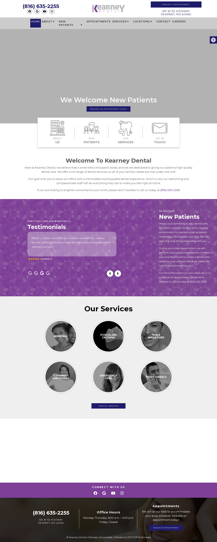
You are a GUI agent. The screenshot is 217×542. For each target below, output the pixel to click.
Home (35, 21)
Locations (141, 21)
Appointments (99, 21)
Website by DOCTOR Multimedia (132, 537)
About (47, 21)
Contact (163, 21)
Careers (179, 21)
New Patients (66, 23)
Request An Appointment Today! (108, 109)
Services (119, 21)
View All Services (108, 406)
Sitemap (93, 537)
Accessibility (105, 537)
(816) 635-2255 (41, 6)
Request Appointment (176, 4)
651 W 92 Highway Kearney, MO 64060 (176, 13)
